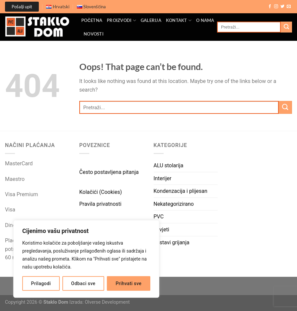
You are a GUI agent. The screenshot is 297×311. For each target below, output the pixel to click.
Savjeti (161, 229)
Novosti (94, 34)
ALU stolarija (169, 165)
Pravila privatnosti (100, 204)
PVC (159, 216)
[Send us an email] (289, 6)
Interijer (163, 178)
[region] (86, 259)
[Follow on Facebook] (270, 6)
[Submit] (286, 27)
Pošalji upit (22, 6)
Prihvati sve (129, 283)
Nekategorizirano (174, 204)
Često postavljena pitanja (109, 172)
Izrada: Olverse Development (99, 302)
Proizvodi (121, 20)
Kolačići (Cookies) (100, 192)
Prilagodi (41, 283)
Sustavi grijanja (171, 242)
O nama (205, 20)
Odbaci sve (83, 283)
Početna (91, 20)
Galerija (151, 20)
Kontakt (178, 20)
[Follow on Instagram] (276, 6)
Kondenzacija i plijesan (180, 191)
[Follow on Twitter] (282, 6)
